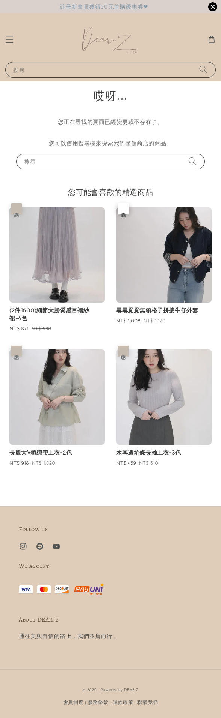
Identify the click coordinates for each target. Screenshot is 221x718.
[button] (9, 39)
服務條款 (98, 702)
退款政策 (123, 702)
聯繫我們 (147, 702)
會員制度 (73, 702)
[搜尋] (203, 69)
